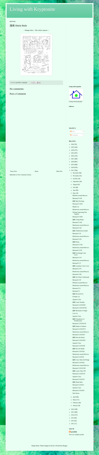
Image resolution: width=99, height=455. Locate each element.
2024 (72, 150)
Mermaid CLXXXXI (78, 351)
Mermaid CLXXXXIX (79, 305)
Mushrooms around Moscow (80, 209)
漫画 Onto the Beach (78, 337)
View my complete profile (76, 434)
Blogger (65, 446)
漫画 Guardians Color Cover (80, 266)
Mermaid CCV (76, 263)
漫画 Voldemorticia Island (80, 231)
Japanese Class (76, 299)
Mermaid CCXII (77, 222)
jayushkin (74, 432)
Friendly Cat (76, 296)
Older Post (59, 171)
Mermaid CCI (76, 288)
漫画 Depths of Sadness (79, 326)
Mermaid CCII (76, 280)
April (74, 397)
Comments (74, 135)
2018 (72, 167)
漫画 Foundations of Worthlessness (78, 320)
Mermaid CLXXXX (78, 357)
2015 (72, 412)
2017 (72, 170)
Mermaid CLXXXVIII (78, 368)
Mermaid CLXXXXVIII (79, 308)
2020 (72, 161)
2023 (72, 153)
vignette (45, 30)
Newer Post (13, 171)
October (75, 178)
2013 (72, 418)
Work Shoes (75, 393)
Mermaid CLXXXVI (78, 379)
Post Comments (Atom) (24, 175)
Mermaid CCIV (76, 269)
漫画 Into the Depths (78, 348)
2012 (72, 421)
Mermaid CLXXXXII (78, 346)
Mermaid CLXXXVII (78, 374)
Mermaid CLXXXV (78, 385)
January (75, 405)
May (74, 193)
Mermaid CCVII (77, 250)
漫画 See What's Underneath (80, 277)
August (75, 184)
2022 (72, 156)
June (74, 190)
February (75, 402)
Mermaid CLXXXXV (78, 334)
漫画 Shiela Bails (77, 382)
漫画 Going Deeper (78, 219)
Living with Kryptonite (32, 9)
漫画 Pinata (75, 242)
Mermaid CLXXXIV (78, 390)
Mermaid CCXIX (77, 204)
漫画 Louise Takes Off (79, 371)
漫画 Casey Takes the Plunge (80, 360)
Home (36, 171)
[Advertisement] (36, 154)
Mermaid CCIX (76, 239)
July (74, 187)
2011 (72, 423)
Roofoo (53, 446)
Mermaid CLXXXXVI (79, 329)
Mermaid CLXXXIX (78, 362)
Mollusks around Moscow (79, 195)
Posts (72, 131)
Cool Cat (75, 313)
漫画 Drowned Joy (77, 294)
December (76, 173)
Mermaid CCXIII (77, 217)
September (76, 181)
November (76, 176)
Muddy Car (75, 207)
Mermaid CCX (76, 233)
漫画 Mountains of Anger (79, 310)
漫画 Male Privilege (78, 201)
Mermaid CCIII (76, 274)
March (75, 400)
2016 (72, 409)
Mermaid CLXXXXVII (79, 323)
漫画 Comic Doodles (78, 302)
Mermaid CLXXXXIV (79, 340)
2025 (72, 147)
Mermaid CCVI (76, 257)
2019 (72, 164)
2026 (72, 144)
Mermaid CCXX (77, 198)
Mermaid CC (76, 291)
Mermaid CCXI (76, 228)
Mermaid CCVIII (77, 244)
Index (31, 30)
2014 (72, 415)
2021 (72, 159)
